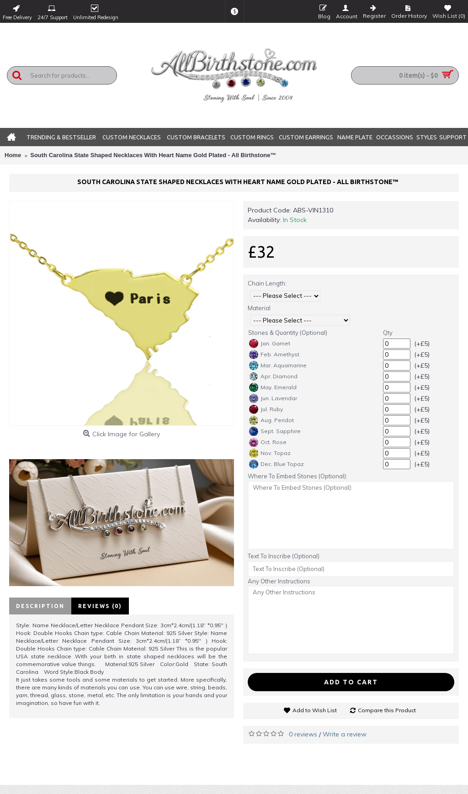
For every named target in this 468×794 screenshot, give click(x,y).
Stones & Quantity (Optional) (287, 332)
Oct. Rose (268, 442)
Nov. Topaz (270, 453)
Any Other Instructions (279, 581)
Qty (388, 332)
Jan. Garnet (269, 343)
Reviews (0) (100, 606)
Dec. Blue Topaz (276, 464)
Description (40, 606)
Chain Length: (267, 283)
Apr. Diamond (273, 376)
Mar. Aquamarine (278, 365)
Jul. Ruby (266, 409)
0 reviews (303, 734)
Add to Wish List (314, 710)
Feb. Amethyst (274, 354)
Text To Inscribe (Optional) (283, 556)
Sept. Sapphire (275, 431)
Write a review (345, 734)
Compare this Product (387, 710)
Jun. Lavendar (273, 398)
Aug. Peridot (271, 420)
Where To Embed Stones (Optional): (297, 476)
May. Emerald (273, 387)
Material (259, 308)
